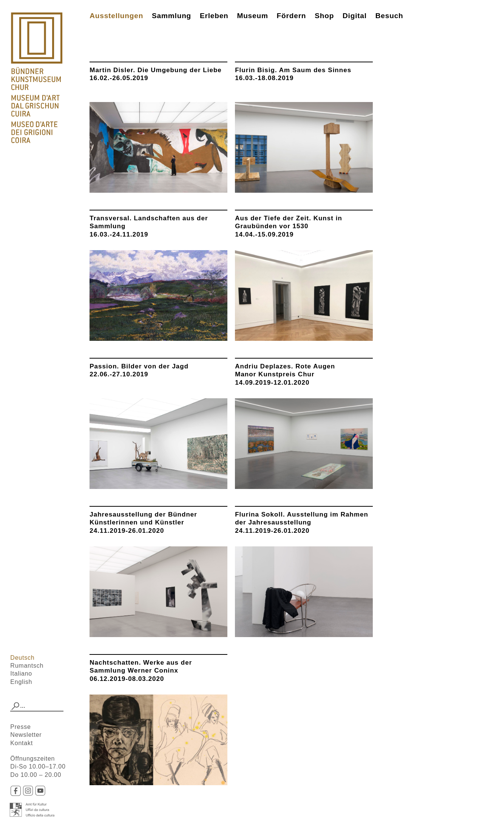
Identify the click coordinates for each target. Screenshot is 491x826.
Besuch (389, 16)
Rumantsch (26, 665)
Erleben (214, 16)
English (21, 682)
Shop (324, 16)
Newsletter (26, 735)
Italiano (21, 673)
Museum (252, 16)
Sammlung (171, 16)
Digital (355, 16)
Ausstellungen (116, 16)
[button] (15, 706)
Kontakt (21, 743)
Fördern (291, 16)
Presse (20, 727)
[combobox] (36, 706)
